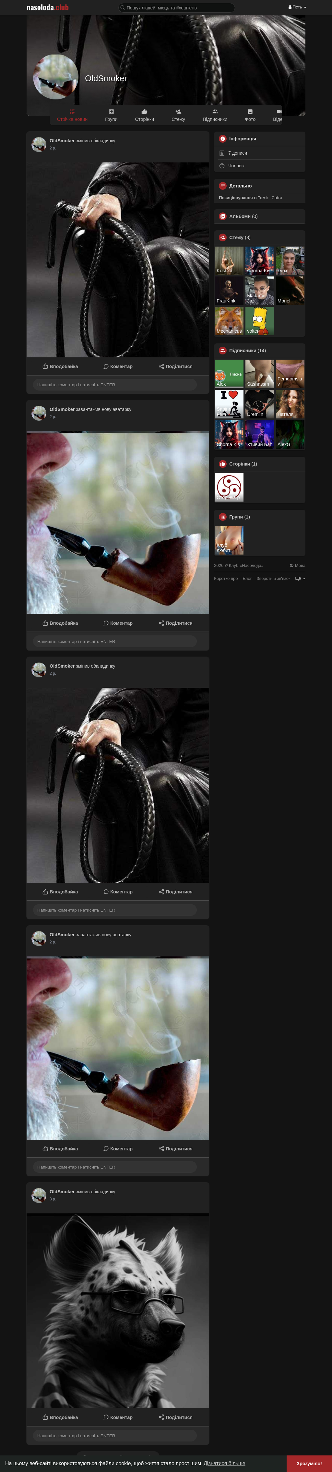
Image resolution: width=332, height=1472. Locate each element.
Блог (247, 578)
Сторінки (239, 464)
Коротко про (226, 578)
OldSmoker (106, 78)
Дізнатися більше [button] (224, 1463)
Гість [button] (297, 7)
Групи (236, 516)
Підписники (242, 350)
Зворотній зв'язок (273, 578)
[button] (176, 7)
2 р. (53, 148)
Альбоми (240, 216)
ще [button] (300, 578)
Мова (297, 565)
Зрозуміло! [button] (309, 1463)
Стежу (236, 237)
